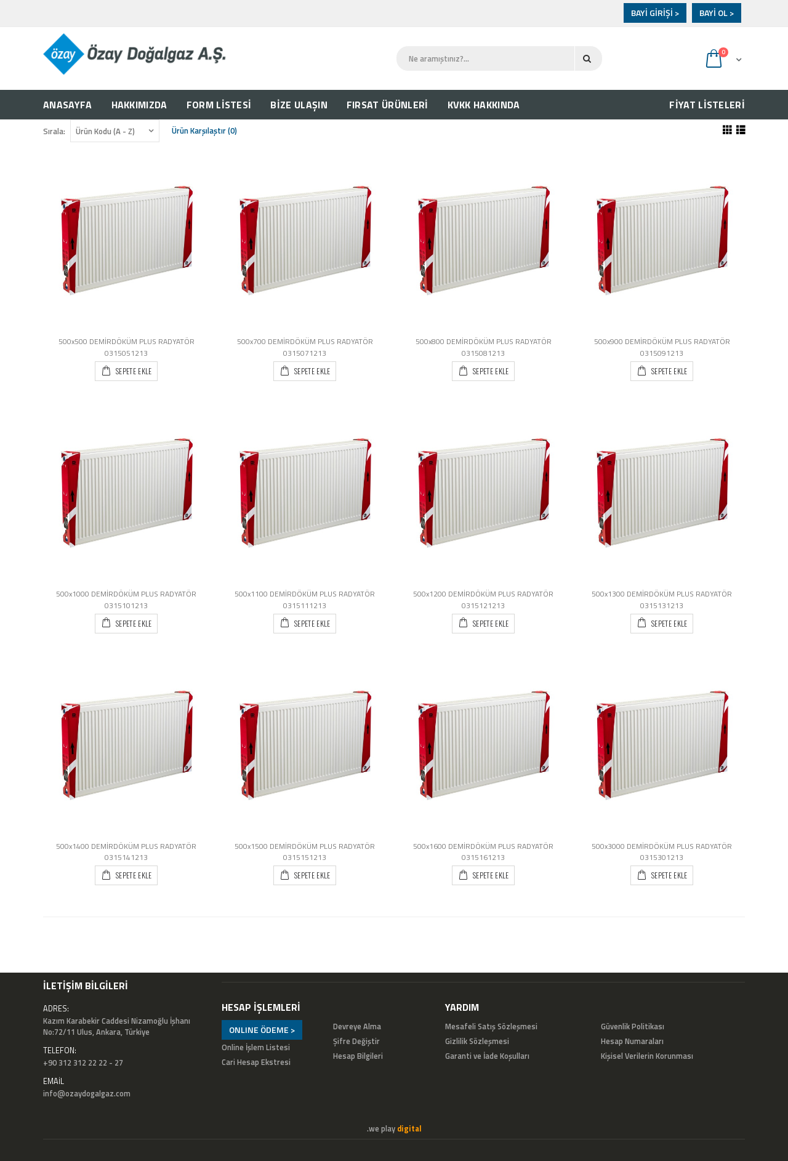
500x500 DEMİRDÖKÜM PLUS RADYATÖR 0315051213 (126, 347)
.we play (394, 1129)
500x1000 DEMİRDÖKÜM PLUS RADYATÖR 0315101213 (126, 599)
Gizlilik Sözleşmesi (477, 1041)
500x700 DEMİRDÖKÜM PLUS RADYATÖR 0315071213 (305, 347)
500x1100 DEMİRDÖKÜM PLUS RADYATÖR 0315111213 (305, 599)
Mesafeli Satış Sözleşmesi (491, 1026)
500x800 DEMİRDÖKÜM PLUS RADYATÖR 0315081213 (484, 347)
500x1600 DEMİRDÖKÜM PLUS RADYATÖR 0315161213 (483, 852)
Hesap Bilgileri (358, 1056)
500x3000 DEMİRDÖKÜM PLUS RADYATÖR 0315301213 (662, 852)
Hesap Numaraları (632, 1041)
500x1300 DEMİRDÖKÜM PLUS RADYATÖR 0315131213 (662, 599)
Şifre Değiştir (356, 1041)
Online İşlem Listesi (256, 1047)
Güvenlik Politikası (632, 1026)
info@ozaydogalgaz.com (87, 1093)
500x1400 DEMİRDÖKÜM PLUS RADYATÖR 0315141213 (126, 852)
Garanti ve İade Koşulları (487, 1056)
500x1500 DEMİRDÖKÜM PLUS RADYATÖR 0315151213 (305, 852)
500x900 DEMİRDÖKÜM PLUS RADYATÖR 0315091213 (662, 347)
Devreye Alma (357, 1026)
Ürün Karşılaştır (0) (204, 130)
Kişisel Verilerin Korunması (647, 1056)
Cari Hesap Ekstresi (256, 1062)
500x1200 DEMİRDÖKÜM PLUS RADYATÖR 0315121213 (483, 599)
